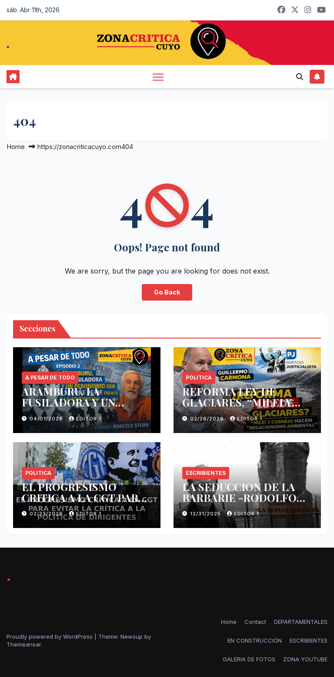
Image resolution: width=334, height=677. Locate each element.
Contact (255, 621)
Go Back (167, 292)
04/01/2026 (47, 419)
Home (16, 146)
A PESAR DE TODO (50, 377)
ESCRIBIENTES (206, 473)
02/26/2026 (208, 419)
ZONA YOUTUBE (305, 659)
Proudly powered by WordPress (50, 636)
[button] (299, 76)
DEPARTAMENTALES (300, 621)
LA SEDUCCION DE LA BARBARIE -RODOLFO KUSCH (239, 497)
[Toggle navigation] (158, 76)
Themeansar (24, 644)
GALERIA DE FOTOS (249, 659)
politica (199, 377)
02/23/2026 (47, 514)
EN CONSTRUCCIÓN (254, 640)
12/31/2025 (206, 514)
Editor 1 (85, 419)
